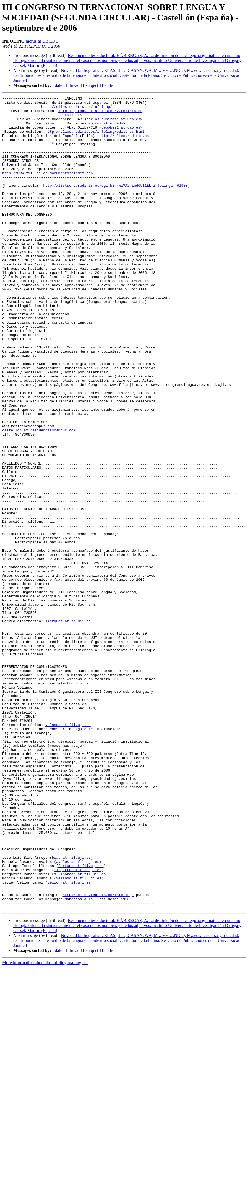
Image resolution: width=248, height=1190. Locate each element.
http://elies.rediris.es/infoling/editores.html (95, 138)
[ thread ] (74, 85)
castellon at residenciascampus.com (38, 497)
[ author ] (110, 85)
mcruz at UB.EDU (42, 41)
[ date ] (58, 85)
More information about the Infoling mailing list (45, 1125)
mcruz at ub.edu (107, 128)
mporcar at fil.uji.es (83, 1029)
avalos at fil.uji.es (77, 1014)
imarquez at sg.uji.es (68, 726)
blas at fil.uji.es (71, 1009)
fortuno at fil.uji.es (81, 1019)
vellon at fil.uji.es (69, 1039)
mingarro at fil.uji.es (77, 1024)
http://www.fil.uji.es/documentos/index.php (47, 188)
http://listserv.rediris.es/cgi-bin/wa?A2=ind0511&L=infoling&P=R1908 (115, 203)
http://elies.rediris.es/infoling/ (76, 108)
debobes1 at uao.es (120, 133)
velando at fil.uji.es (68, 850)
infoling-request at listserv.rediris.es (100, 113)
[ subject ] (92, 85)
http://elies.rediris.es (124, 143)
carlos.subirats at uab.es (113, 123)
